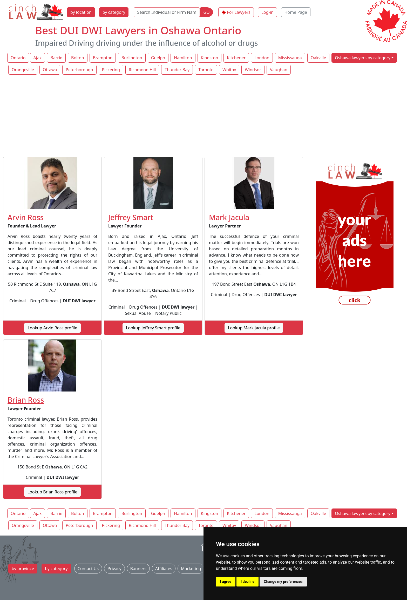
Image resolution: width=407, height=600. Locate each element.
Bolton (77, 58)
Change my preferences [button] (283, 581)
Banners (138, 568)
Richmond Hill (142, 70)
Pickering (111, 70)
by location (81, 12)
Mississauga (290, 58)
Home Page (295, 12)
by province (23, 568)
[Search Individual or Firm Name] (167, 12)
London (261, 58)
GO (206, 12)
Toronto (206, 70)
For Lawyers (238, 12)
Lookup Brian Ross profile (52, 492)
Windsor (253, 70)
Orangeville (23, 70)
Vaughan (278, 70)
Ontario (18, 58)
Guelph (158, 58)
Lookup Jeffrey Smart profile (153, 328)
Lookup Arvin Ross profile (52, 328)
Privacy (114, 568)
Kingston (209, 58)
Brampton (103, 58)
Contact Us (88, 568)
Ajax (37, 58)
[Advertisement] (203, 116)
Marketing (191, 568)
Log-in (267, 12)
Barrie (56, 58)
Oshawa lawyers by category (362, 58)
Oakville (318, 58)
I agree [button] (225, 581)
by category (114, 12)
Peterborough (79, 70)
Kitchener (236, 58)
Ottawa (50, 70)
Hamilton (183, 58)
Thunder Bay (177, 70)
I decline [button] (247, 581)
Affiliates (163, 568)
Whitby (229, 70)
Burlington (131, 58)
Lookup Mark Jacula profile (254, 328)
